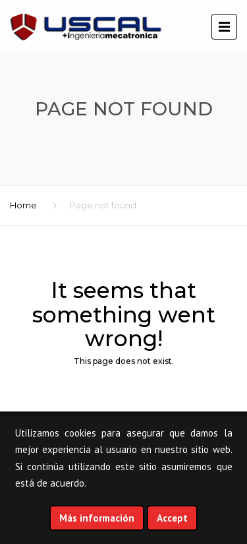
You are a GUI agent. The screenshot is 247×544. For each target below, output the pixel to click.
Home (23, 205)
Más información (96, 518)
